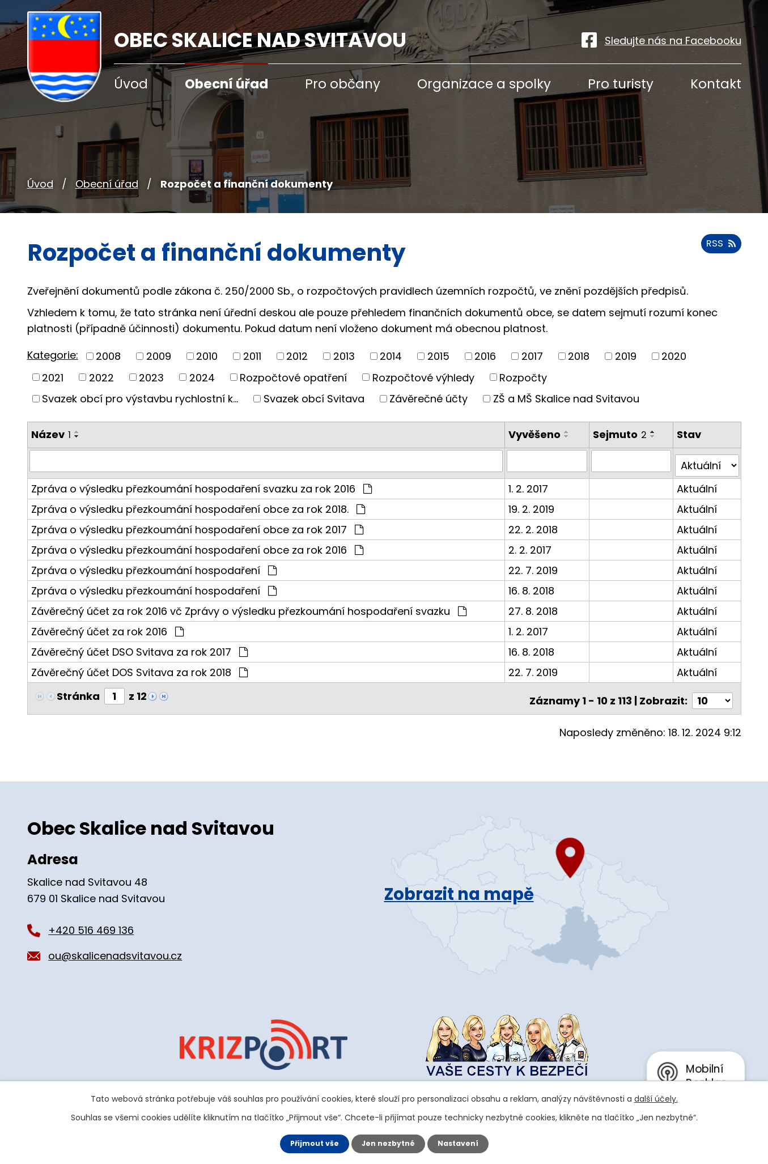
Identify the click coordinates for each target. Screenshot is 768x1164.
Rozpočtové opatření (293, 377)
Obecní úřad (106, 184)
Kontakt (715, 84)
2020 (673, 356)
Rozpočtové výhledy (423, 377)
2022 (101, 377)
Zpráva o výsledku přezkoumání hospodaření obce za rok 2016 (197, 545)
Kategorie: (52, 355)
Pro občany (342, 84)
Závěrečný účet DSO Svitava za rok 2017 (139, 647)
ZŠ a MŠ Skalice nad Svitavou (566, 399)
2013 (344, 356)
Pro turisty (621, 84)
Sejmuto (621, 434)
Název (51, 434)
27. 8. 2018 (535, 606)
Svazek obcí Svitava (314, 399)
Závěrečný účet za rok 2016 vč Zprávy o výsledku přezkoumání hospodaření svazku (248, 606)
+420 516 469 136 (91, 920)
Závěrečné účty (428, 399)
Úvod (40, 184)
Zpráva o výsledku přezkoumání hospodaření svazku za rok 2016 (201, 484)
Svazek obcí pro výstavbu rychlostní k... (140, 399)
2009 (158, 356)
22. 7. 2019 (535, 565)
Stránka (78, 691)
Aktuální (697, 484)
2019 (626, 356)
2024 (202, 377)
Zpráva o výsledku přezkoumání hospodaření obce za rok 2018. (198, 504)
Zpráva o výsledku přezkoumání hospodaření (154, 565)
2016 (485, 356)
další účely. (656, 1097)
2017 (532, 356)
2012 (297, 356)
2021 (52, 377)
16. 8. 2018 (534, 586)
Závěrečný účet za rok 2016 (107, 626)
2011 (252, 356)
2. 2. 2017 (532, 545)
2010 (207, 356)
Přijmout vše (309, 1143)
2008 (108, 356)
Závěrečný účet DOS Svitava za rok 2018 (139, 667)
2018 (578, 356)
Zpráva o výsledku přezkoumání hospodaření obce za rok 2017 (197, 524)
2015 (438, 356)
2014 (391, 356)
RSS (719, 250)
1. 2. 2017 (530, 484)
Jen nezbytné (388, 1143)
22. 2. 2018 (535, 524)
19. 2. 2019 (534, 504)
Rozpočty (523, 377)
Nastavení (463, 1143)
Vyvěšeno (537, 434)
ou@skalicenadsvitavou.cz (115, 945)
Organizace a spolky (484, 84)
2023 (151, 377)
